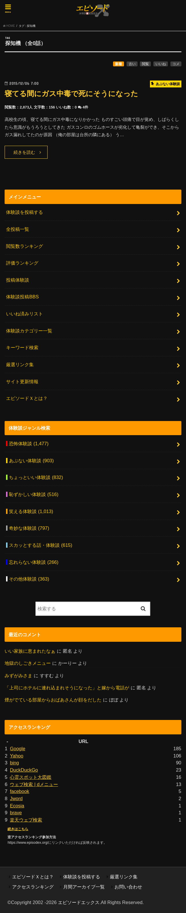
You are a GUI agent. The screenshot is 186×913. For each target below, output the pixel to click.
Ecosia (17, 805)
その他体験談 (29, 578)
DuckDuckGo (24, 769)
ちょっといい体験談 (36, 477)
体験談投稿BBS (22, 296)
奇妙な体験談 (29, 528)
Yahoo (16, 755)
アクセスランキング (33, 886)
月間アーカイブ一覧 (84, 886)
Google (17, 748)
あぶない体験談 (31, 460)
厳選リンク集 (20, 364)
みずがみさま (18, 675)
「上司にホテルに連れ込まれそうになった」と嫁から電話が (67, 687)
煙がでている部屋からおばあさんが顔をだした (53, 699)
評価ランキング (22, 262)
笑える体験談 (31, 511)
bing (14, 762)
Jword (16, 798)
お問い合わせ (128, 886)
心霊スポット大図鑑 (30, 777)
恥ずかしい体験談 (33, 494)
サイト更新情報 (22, 381)
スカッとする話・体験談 (40, 545)
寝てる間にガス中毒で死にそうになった (71, 94)
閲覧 (145, 64)
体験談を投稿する (24, 212)
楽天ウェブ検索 (26, 819)
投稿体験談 (17, 279)
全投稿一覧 (17, 229)
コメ (175, 64)
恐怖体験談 (28, 443)
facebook (19, 791)
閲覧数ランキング (24, 246)
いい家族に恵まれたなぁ (30, 651)
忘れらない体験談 (33, 562)
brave (16, 812)
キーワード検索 (22, 347)
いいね (160, 64)
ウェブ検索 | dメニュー (34, 784)
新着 (118, 64)
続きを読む (24, 152)
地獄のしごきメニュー (28, 663)
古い (132, 64)
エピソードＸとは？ (27, 398)
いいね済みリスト (24, 313)
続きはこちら (17, 829)
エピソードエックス (78, 902)
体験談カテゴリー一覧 (29, 330)
